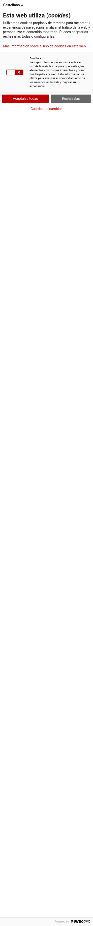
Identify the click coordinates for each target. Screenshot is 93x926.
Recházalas (71, 99)
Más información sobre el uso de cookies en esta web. (45, 46)
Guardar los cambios (46, 109)
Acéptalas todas (25, 99)
